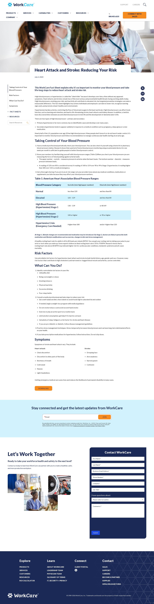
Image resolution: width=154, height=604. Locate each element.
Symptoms (13, 106)
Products (13, 13)
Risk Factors (14, 95)
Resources (83, 13)
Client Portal (81, 567)
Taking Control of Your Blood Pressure (18, 88)
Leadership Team (55, 570)
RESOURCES (14, 117)
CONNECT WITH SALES (134, 15)
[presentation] (107, 524)
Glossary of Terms (56, 577)
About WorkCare (55, 567)
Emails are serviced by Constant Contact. (84, 426)
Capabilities (47, 13)
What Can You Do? (16, 101)
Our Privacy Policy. (100, 426)
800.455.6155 (114, 16)
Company (12, 17)
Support (124, 5)
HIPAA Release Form (111, 584)
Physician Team (54, 574)
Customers (65, 13)
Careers (136, 5)
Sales (104, 567)
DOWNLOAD (43, 388)
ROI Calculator (27, 581)
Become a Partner (111, 577)
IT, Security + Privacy (57, 581)
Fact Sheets (15, 112)
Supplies (106, 581)
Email (47, 417)
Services (29, 13)
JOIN (105, 417)
